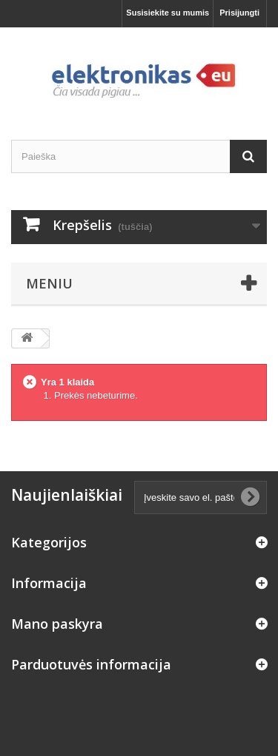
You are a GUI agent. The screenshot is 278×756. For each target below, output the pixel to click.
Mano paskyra (57, 623)
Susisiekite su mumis (167, 12)
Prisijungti (239, 12)
